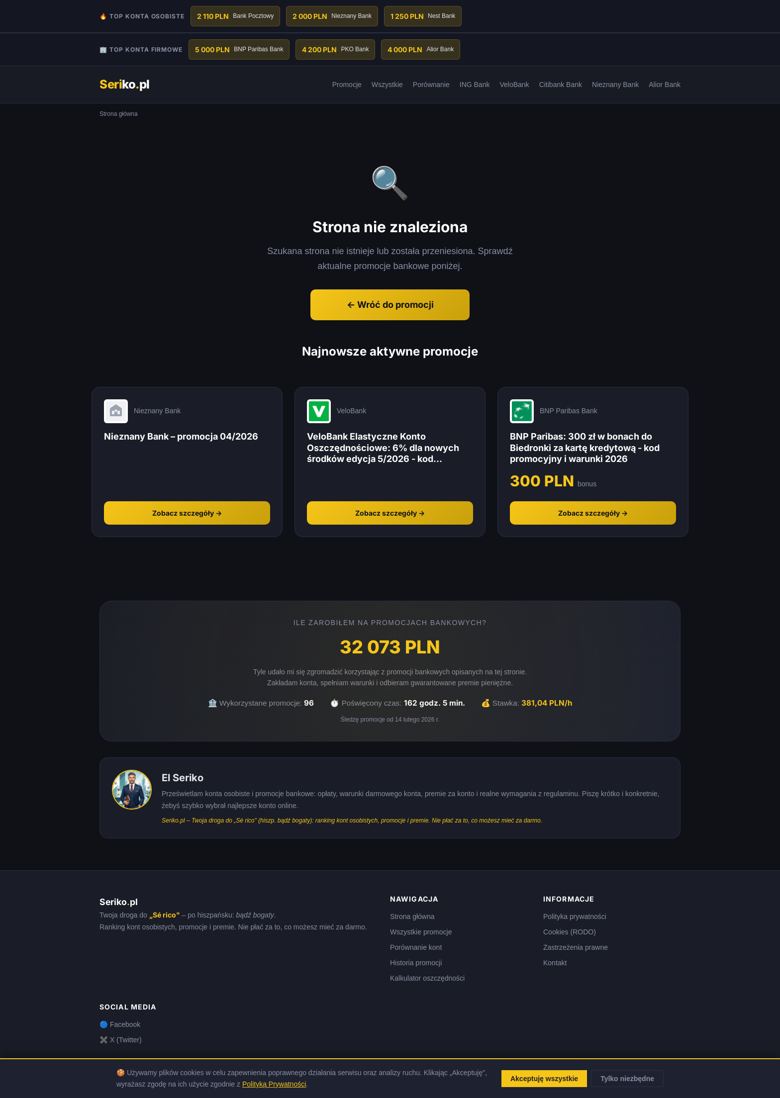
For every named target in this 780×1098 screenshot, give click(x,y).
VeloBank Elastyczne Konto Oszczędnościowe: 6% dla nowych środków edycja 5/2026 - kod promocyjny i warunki (383, 448)
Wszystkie (387, 85)
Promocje (347, 85)
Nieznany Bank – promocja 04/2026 (181, 436)
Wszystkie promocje (421, 932)
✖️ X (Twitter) (120, 1040)
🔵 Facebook (119, 1024)
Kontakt (555, 963)
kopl (124, 84)
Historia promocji (416, 963)
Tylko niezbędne (627, 1079)
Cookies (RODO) (569, 932)
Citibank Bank (560, 85)
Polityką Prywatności (274, 1084)
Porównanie (431, 85)
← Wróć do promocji (390, 304)
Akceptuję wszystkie (544, 1079)
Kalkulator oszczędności (427, 978)
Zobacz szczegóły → (187, 513)
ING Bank (475, 85)
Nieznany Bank (615, 85)
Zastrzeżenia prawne (575, 947)
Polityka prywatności (574, 916)
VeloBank (514, 85)
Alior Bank (665, 85)
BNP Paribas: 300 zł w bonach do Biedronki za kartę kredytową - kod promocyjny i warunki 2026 (585, 447)
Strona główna (412, 916)
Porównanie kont (416, 947)
